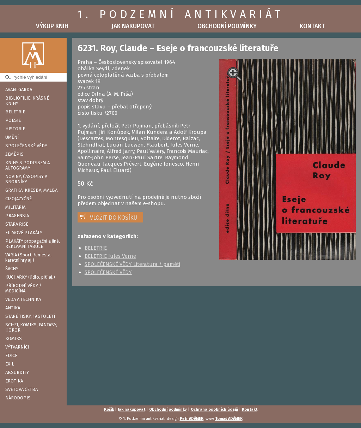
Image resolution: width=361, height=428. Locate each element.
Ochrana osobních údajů (214, 409)
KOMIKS (13, 338)
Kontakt (312, 26)
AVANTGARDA (18, 89)
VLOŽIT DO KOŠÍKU (113, 217)
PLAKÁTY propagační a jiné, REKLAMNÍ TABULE (32, 243)
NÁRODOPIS (18, 397)
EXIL (9, 364)
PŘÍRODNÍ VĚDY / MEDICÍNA (23, 288)
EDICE (11, 355)
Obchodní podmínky (227, 26)
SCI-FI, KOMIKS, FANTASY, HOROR (31, 327)
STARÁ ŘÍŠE (16, 224)
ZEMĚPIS (14, 154)
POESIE (13, 120)
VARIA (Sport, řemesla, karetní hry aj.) (28, 257)
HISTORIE (15, 128)
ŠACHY (11, 268)
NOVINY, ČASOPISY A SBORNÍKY (26, 179)
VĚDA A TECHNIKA (23, 299)
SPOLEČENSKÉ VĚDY (26, 145)
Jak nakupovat (133, 26)
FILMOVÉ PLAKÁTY (23, 232)
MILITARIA (15, 207)
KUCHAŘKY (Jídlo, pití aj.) (30, 277)
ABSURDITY (17, 372)
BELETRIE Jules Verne (110, 256)
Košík (109, 409)
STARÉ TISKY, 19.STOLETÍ (30, 316)
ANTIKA (12, 307)
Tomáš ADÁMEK (229, 418)
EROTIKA (14, 381)
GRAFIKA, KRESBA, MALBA (31, 190)
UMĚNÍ (12, 137)
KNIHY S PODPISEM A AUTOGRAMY (27, 165)
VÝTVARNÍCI (17, 347)
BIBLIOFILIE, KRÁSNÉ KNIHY (27, 100)
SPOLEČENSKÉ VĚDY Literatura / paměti (132, 264)
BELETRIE (15, 111)
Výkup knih (52, 26)
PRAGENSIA (17, 215)
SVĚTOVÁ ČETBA (21, 389)
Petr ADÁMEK (191, 418)
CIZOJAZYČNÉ (18, 198)
